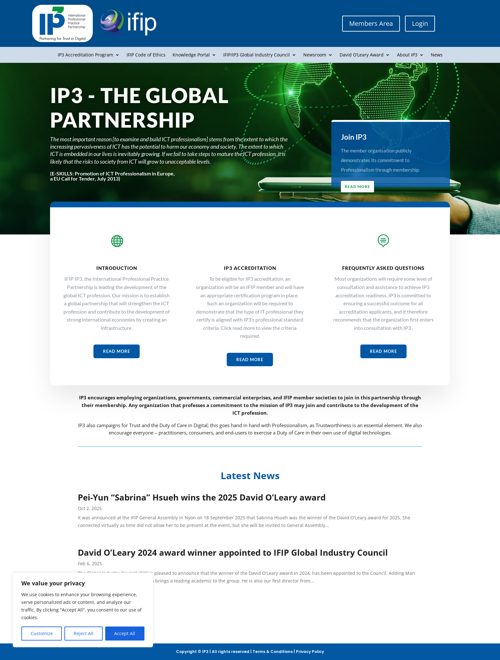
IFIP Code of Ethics (146, 55)
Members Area (371, 23)
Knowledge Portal (191, 55)
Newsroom (314, 55)
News (437, 55)
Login (420, 23)
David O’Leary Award (362, 55)
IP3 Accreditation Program (85, 55)
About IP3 (407, 55)
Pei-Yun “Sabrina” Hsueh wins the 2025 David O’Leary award (202, 497)
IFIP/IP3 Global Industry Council (256, 55)
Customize (42, 633)
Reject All (83, 633)
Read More (360, 186)
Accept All (124, 633)
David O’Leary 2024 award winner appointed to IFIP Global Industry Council (233, 552)
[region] (83, 610)
